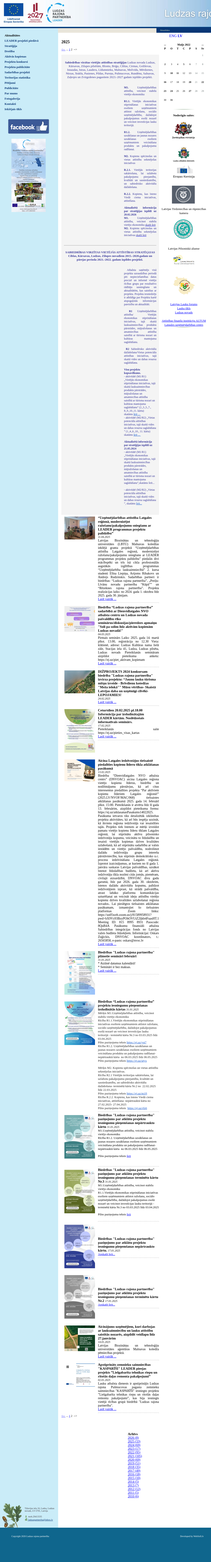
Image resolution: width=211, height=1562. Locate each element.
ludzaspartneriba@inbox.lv (40, 1519)
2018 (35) (134, 1467)
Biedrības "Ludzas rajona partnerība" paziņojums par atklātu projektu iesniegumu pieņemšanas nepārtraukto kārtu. (126, 1244)
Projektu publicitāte (17, 67)
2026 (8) (133, 1438)
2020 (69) (134, 1459)
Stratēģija (11, 46)
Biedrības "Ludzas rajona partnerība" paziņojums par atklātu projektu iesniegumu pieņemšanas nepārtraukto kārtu (126, 1121)
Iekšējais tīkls (13, 109)
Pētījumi (10, 82)
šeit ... (137, 414)
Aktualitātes (12, 35)
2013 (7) (133, 1485)
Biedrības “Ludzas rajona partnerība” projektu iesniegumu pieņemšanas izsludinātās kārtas (126, 1005)
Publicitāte (11, 88)
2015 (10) (134, 1478)
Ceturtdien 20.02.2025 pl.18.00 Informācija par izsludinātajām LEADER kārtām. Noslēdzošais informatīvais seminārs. (121, 716)
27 (190, 91)
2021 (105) (135, 1456)
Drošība (10, 51)
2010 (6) (133, 1496)
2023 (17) (134, 1448)
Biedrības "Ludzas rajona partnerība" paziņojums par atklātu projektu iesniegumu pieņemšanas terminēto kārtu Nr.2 (128, 1295)
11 (178, 73)
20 (190, 82)
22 (202, 82)
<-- (63, 49)
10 (171, 73)
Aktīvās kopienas (15, 56)
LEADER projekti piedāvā (22, 40)
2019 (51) (134, 1463)
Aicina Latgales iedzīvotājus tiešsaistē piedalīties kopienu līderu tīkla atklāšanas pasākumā (128, 764)
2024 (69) (134, 1445)
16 (165, 82)
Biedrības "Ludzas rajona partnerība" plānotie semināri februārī (126, 954)
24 (171, 91)
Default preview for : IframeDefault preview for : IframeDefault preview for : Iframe (91, 146)
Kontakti (10, 104)
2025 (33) (134, 1441)
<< (165, 45)
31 (171, 99)
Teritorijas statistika (17, 77)
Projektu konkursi (16, 61)
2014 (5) (133, 1481)
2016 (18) (134, 1474)
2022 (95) (134, 1452)
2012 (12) (134, 1489)
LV (180, 36)
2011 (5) (133, 1492)
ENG (173, 36)
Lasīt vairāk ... (107, 599)
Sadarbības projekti (17, 72)
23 (165, 91)
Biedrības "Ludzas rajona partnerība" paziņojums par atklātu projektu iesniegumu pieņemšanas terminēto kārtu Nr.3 (128, 1175)
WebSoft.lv (198, 1536)
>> (203, 45)
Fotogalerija (12, 98)
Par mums (11, 93)
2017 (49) (134, 1470)
